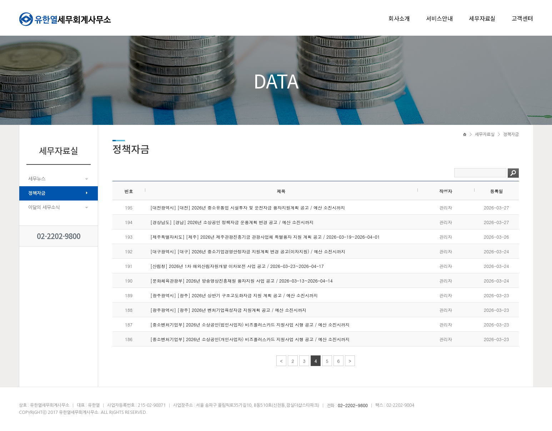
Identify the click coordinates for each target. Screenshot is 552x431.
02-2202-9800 (58, 236)
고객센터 (522, 18)
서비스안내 (439, 18)
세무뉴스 (36, 179)
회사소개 (399, 18)
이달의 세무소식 (44, 207)
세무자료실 (482, 18)
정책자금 (36, 193)
